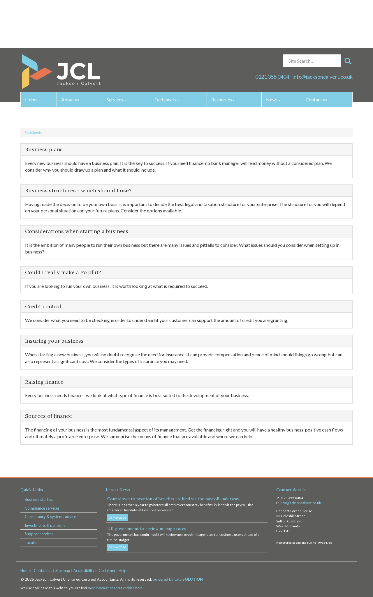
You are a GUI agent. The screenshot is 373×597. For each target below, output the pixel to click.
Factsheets (166, 51)
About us (70, 51)
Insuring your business (54, 340)
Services (116, 51)
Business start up (39, 499)
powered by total (178, 579)
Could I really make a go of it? (63, 272)
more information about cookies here (115, 588)
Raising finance (44, 381)
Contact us (316, 51)
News (273, 51)
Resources (223, 51)
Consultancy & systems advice (50, 516)
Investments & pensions (45, 525)
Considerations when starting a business (76, 231)
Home (31, 51)
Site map (62, 570)
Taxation (32, 542)
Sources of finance (48, 416)
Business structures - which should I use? (78, 190)
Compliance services (42, 508)
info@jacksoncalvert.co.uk (323, 29)
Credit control (43, 306)
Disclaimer (106, 570)
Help (122, 570)
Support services (39, 533)
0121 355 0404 (272, 29)
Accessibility (83, 570)
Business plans (44, 149)
